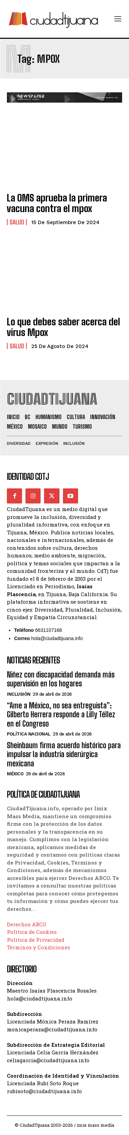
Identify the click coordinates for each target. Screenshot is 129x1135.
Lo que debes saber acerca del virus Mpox (63, 327)
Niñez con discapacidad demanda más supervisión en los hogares (61, 679)
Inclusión (19, 694)
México (15, 773)
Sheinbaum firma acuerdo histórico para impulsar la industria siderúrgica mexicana (64, 754)
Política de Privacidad (35, 939)
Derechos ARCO (26, 924)
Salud (17, 222)
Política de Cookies (32, 931)
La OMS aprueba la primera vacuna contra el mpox (57, 203)
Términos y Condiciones (38, 947)
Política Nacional (29, 734)
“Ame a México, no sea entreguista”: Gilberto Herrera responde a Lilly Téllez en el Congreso (61, 714)
